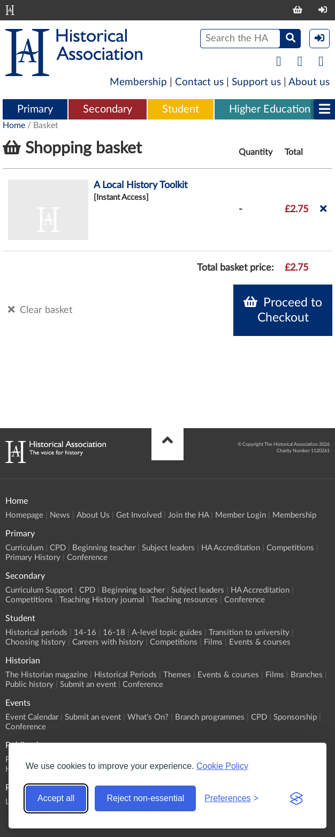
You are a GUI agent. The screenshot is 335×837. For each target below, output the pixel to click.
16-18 (114, 633)
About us (309, 82)
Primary (35, 109)
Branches (307, 675)
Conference (87, 558)
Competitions (290, 548)
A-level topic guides (167, 633)
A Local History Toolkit (140, 185)
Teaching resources (184, 600)
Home (14, 125)
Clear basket (40, 309)
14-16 (85, 633)
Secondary (107, 109)
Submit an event (88, 685)
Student (180, 109)
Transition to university (249, 633)
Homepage (24, 515)
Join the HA (188, 515)
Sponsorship (295, 717)
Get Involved (139, 515)
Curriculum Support (39, 590)
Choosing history (35, 642)
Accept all (55, 798)
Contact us (199, 82)
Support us (256, 82)
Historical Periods (125, 675)
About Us (93, 515)
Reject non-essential (145, 798)
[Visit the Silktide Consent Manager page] (296, 798)
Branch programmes (210, 717)
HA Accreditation (230, 548)
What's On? (148, 717)
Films (213, 642)
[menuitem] (35, 110)
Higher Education (269, 109)
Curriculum (24, 548)
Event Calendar (31, 717)
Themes (177, 675)
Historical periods (36, 633)
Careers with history (107, 642)
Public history (29, 685)
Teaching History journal (101, 600)
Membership (138, 82)
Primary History (32, 558)
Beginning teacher (103, 548)
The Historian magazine (46, 675)
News (60, 515)
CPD (58, 548)
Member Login (240, 515)
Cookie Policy (222, 766)
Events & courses (260, 642)
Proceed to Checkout (282, 310)
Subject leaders (168, 548)
